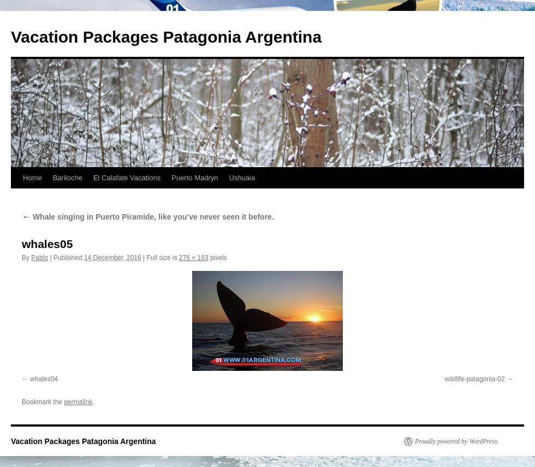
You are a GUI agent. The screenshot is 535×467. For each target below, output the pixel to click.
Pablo (39, 258)
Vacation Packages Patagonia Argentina (166, 37)
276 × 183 (194, 258)
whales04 (44, 379)
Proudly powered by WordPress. (457, 441)
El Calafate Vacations (126, 178)
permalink (78, 402)
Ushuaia (242, 178)
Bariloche (67, 178)
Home (32, 178)
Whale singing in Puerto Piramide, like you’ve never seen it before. (148, 216)
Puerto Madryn (194, 178)
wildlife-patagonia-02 (475, 379)
